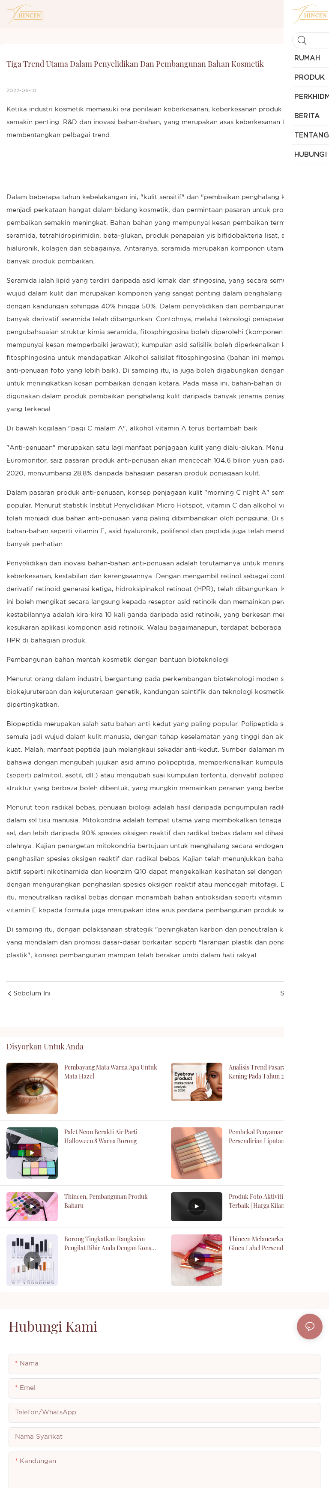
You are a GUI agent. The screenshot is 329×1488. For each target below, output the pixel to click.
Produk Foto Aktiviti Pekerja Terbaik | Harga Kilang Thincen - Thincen (272, 1201)
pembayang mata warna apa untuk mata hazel (110, 1071)
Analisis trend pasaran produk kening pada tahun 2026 (269, 1071)
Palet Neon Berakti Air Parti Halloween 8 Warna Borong (101, 1136)
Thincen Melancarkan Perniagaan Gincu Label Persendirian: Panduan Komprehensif (275, 1243)
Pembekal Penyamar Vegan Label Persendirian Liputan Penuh (272, 1136)
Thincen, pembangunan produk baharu (106, 1201)
